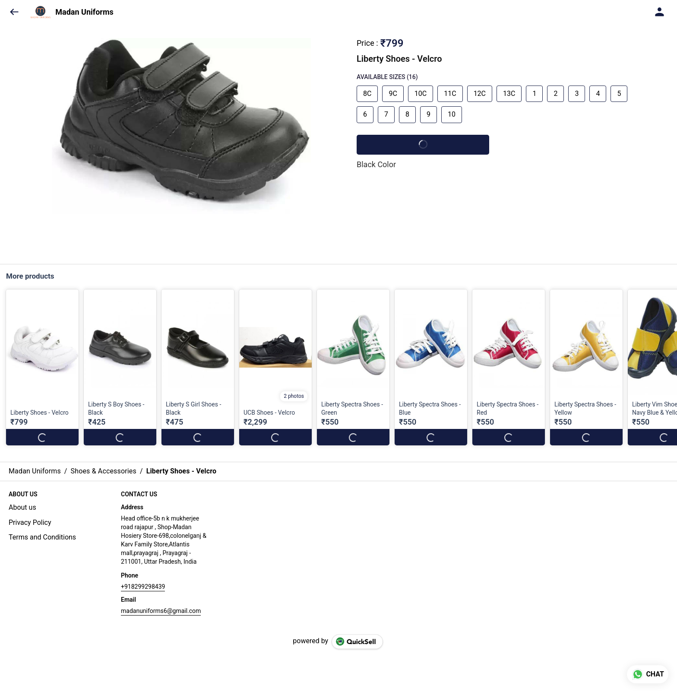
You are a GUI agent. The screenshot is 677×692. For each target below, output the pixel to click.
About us (22, 507)
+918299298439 (143, 586)
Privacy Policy (30, 522)
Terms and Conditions (42, 537)
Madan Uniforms (84, 12)
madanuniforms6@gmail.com (161, 610)
